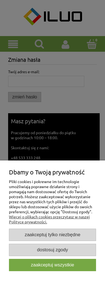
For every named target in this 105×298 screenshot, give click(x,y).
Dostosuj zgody (52, 249)
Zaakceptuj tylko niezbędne (52, 234)
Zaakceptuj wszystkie (52, 265)
